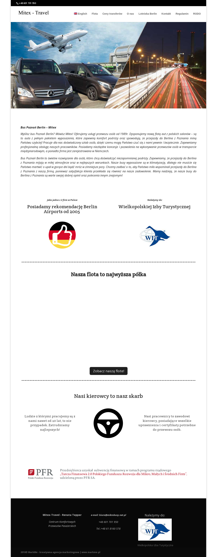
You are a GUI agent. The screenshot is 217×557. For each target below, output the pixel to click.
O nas (130, 13)
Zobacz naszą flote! (108, 371)
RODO (197, 13)
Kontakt (166, 13)
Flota (95, 13)
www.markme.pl (91, 552)
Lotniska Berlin (148, 13)
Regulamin (182, 13)
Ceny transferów (112, 13)
